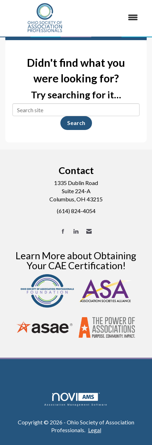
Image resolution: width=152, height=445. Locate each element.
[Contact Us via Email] (89, 231)
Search (76, 122)
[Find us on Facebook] (63, 231)
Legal (94, 430)
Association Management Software (76, 399)
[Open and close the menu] (114, 17)
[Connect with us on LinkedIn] (76, 231)
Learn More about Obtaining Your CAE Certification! (76, 260)
